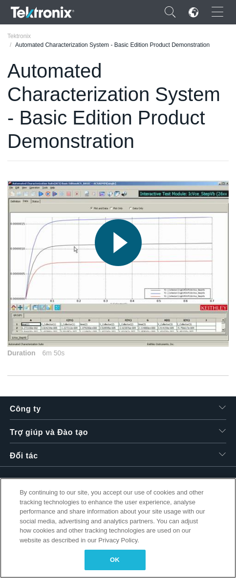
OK (115, 559)
